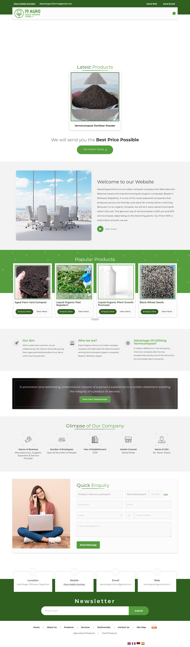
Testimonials (103, 628)
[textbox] (156, 495)
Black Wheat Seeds (152, 302)
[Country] (99, 516)
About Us (52, 628)
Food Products (109, 634)
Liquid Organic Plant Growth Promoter (115, 304)
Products (69, 628)
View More (41, 311)
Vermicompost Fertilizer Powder (95, 125)
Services (85, 628)
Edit (166, 496)
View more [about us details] (111, 229)
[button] (24, 3)
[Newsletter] (85, 612)
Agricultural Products (84, 634)
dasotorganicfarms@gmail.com (56, 3)
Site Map (141, 628)
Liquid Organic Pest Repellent (68, 304)
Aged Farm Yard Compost (30, 302)
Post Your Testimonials (95, 400)
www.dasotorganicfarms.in (157, 585)
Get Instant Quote (95, 150)
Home (36, 628)
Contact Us (123, 628)
